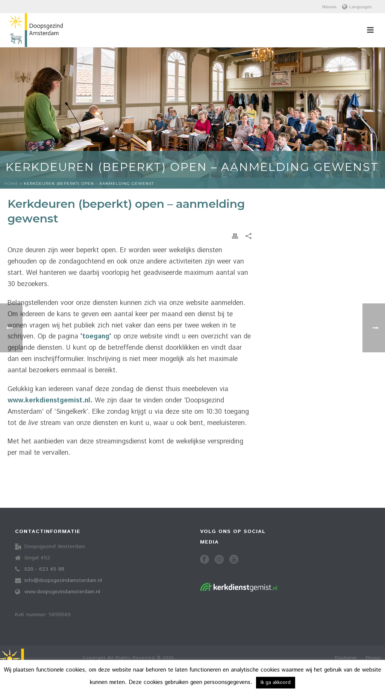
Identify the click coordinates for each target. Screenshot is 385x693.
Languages (357, 7)
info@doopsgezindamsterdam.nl (63, 580)
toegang (95, 336)
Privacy (373, 658)
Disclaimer (346, 658)
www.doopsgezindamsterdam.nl (62, 591)
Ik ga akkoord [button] (276, 682)
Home (11, 183)
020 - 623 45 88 (44, 569)
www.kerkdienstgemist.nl (49, 400)
